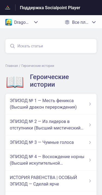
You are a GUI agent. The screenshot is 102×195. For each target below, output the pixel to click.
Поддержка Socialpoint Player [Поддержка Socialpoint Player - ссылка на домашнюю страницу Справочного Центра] (50, 7)
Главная (11, 66)
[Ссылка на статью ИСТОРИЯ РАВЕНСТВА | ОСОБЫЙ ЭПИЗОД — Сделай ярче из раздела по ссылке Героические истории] (51, 180)
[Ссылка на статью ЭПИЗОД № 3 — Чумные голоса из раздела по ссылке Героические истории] (51, 142)
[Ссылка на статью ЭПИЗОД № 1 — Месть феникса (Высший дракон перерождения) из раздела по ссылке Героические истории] (51, 104)
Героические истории (37, 66)
